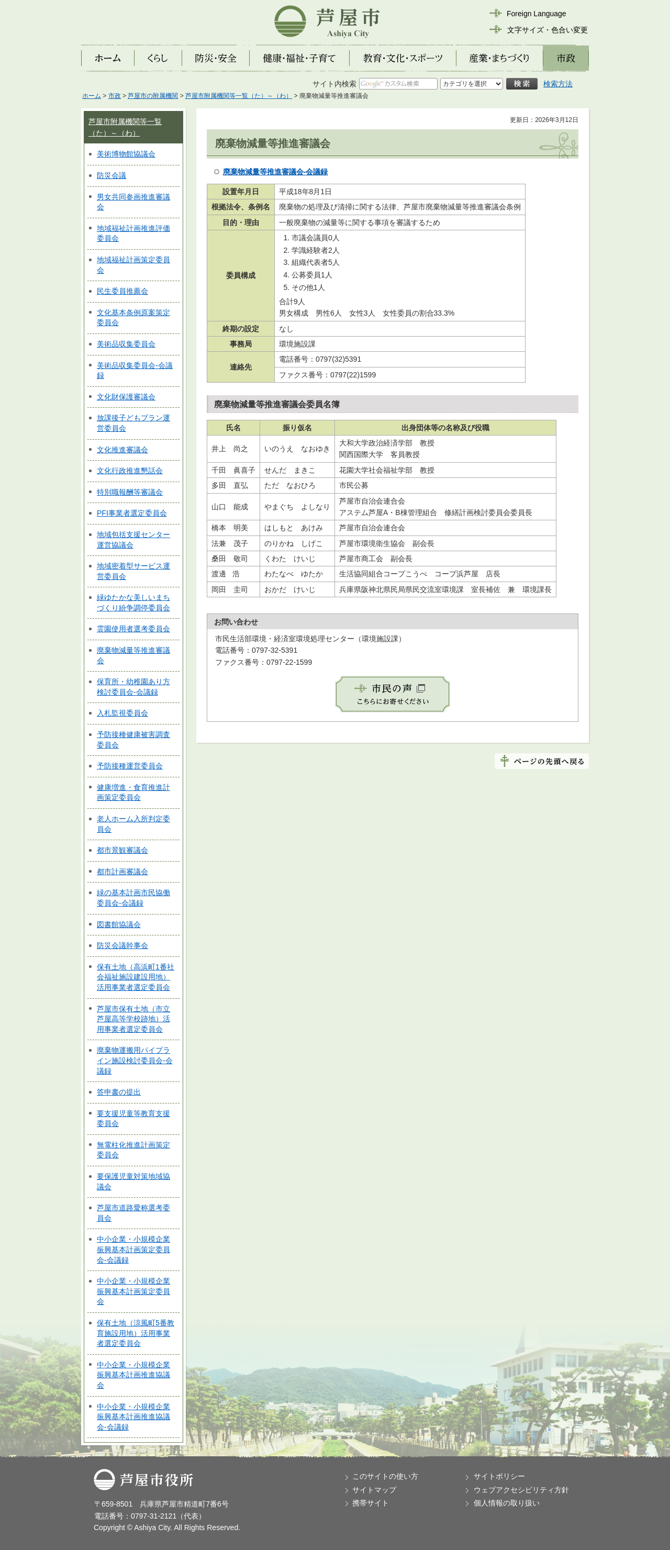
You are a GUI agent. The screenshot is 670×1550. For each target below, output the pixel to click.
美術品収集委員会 (126, 344)
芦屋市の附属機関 (153, 95)
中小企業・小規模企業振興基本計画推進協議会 (133, 1375)
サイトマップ (374, 1490)
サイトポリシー (499, 1476)
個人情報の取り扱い (507, 1503)
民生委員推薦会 (122, 291)
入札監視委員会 (122, 713)
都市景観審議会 (122, 850)
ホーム (91, 95)
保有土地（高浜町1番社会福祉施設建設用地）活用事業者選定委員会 (135, 977)
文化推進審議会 (122, 449)
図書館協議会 (119, 924)
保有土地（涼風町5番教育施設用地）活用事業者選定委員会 (135, 1333)
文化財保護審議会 (126, 397)
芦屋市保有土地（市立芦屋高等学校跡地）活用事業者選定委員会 (133, 1019)
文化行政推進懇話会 (130, 470)
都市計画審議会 (122, 871)
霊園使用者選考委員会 (133, 629)
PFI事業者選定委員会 (132, 513)
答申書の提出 (119, 1092)
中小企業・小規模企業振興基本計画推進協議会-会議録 (133, 1416)
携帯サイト (370, 1503)
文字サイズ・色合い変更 (547, 30)
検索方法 (558, 84)
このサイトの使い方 (385, 1476)
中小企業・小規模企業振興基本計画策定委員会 (133, 1291)
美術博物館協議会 (126, 154)
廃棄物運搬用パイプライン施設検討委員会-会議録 (135, 1060)
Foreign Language (536, 13)
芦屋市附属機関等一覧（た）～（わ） (238, 95)
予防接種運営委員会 (130, 766)
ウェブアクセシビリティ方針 (521, 1490)
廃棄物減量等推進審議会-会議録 (275, 172)
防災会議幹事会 (122, 945)
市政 (114, 95)
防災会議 (111, 175)
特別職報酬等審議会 (130, 492)
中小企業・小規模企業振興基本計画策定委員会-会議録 (133, 1249)
